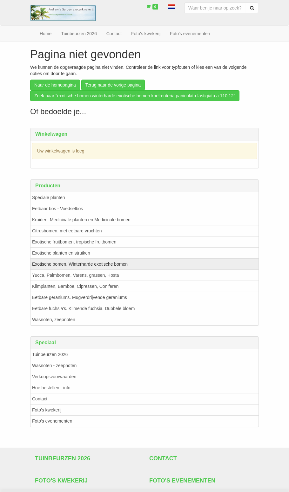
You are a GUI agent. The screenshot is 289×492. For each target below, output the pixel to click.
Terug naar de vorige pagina (113, 84)
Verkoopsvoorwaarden (54, 376)
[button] (171, 6)
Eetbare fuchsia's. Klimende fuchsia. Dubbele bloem (83, 308)
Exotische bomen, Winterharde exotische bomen (80, 264)
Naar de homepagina (55, 84)
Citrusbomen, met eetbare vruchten (67, 230)
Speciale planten (48, 197)
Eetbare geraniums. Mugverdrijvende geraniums (79, 297)
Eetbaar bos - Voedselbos (57, 208)
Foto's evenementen (52, 421)
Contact (39, 399)
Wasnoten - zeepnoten (54, 365)
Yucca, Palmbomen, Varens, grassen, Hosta (75, 275)
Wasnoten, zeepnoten (53, 319)
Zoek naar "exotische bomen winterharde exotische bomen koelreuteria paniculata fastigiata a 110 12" (134, 95)
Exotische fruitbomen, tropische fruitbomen (74, 241)
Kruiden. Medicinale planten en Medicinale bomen (81, 219)
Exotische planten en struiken (61, 253)
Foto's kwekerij (46, 410)
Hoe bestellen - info (51, 388)
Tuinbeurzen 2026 (50, 354)
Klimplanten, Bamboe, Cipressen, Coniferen (75, 286)
